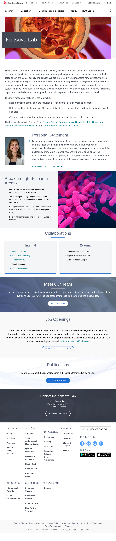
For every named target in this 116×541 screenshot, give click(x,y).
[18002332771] (93, 429)
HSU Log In (89, 11)
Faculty (73, 11)
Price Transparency (54, 526)
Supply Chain (31, 469)
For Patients (31, 3)
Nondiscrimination (70, 523)
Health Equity (31, 464)
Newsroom (68, 438)
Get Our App (86, 450)
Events (66, 451)
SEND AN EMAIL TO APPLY (59, 349)
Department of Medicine (26, 125)
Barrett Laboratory (19, 251)
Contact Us (68, 433)
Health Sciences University (69, 3)
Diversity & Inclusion (30, 457)
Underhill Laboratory (20, 268)
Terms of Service (36, 523)
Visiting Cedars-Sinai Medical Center (32, 441)
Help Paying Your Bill (30, 509)
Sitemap (68, 526)
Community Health (30, 474)
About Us (29, 433)
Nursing (47, 442)
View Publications (58, 380)
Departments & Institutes (51, 11)
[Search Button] (110, 11)
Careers (47, 488)
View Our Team (58, 303)
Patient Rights (31, 503)
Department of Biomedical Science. (61, 125)
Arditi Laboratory (18, 260)
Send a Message (59, 414)
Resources (49, 437)
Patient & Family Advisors (10, 450)
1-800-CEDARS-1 (94, 3)
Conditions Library (30, 497)
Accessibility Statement (91, 523)
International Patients (12, 489)
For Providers (47, 3)
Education (27, 11)
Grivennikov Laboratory (21, 256)
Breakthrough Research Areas (26, 180)
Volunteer (10, 443)
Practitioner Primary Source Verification (49, 455)
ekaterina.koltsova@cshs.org (74, 341)
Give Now (10, 438)
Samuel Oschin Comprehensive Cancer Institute (67, 122)
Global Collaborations (13, 497)
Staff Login (49, 446)
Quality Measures (29, 450)
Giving (9, 433)
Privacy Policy (53, 523)
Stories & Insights (67, 444)
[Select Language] (108, 3)
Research (9, 11)
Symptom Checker (29, 489)
